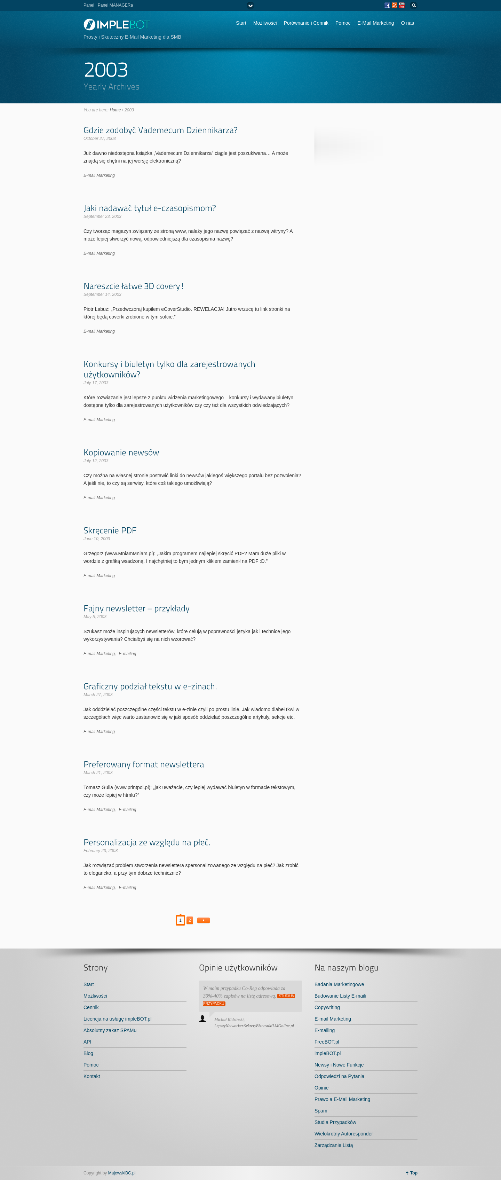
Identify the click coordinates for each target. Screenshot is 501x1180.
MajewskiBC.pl (122, 1173)
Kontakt (92, 1076)
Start (241, 23)
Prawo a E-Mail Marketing (342, 1099)
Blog (88, 1053)
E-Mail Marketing (376, 23)
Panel (89, 5)
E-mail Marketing (99, 175)
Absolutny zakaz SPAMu (110, 1030)
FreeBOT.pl (327, 1042)
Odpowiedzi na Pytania (339, 1076)
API (88, 1042)
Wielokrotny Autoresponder (344, 1133)
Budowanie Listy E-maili (340, 996)
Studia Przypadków (335, 1122)
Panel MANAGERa (115, 5)
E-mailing (127, 653)
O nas (407, 23)
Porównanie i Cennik (306, 23)
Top (414, 1173)
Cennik (91, 1007)
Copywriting (327, 1007)
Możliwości (265, 23)
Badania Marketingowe (339, 984)
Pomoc (343, 23)
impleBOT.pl (328, 1053)
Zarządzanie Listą (334, 1145)
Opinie (321, 1088)
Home (115, 110)
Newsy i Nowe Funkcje (339, 1065)
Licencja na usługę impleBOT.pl (117, 1019)
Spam (321, 1111)
